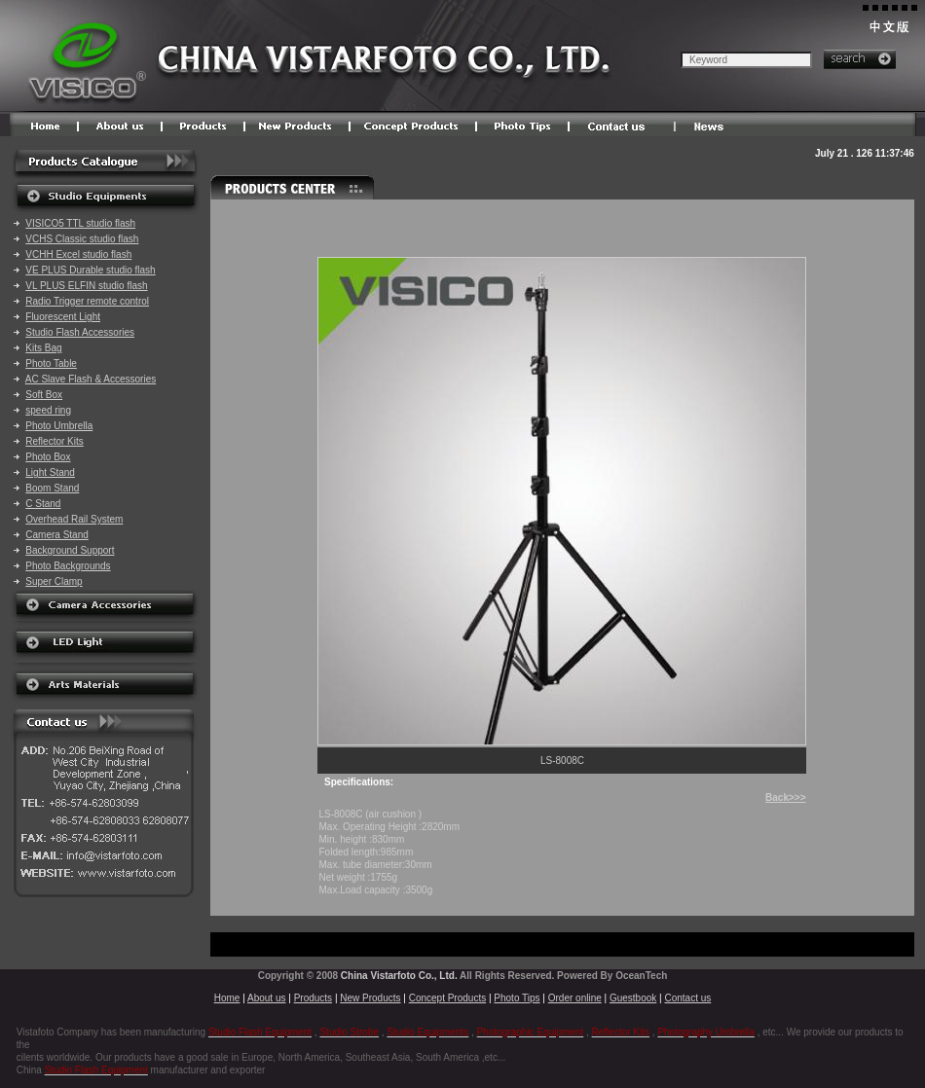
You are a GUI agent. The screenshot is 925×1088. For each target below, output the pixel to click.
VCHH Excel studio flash (78, 254)
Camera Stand (56, 534)
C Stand (42, 503)
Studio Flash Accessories (79, 332)
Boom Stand (52, 488)
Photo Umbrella (58, 425)
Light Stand (50, 472)
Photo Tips (516, 998)
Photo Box (47, 457)
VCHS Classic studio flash (81, 239)
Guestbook (633, 998)
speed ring (48, 410)
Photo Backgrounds (67, 566)
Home (227, 998)
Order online (575, 998)
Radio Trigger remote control (87, 301)
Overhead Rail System (74, 519)
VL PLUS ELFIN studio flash (86, 285)
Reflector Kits (54, 441)
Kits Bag (43, 348)
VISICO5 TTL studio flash (80, 223)
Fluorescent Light (62, 316)
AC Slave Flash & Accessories (91, 379)
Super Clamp (53, 581)
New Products (370, 998)
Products (313, 998)
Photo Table (51, 363)
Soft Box (43, 394)
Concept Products (448, 998)
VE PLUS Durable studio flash (90, 270)
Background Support (69, 550)
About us (266, 998)
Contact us (687, 998)
